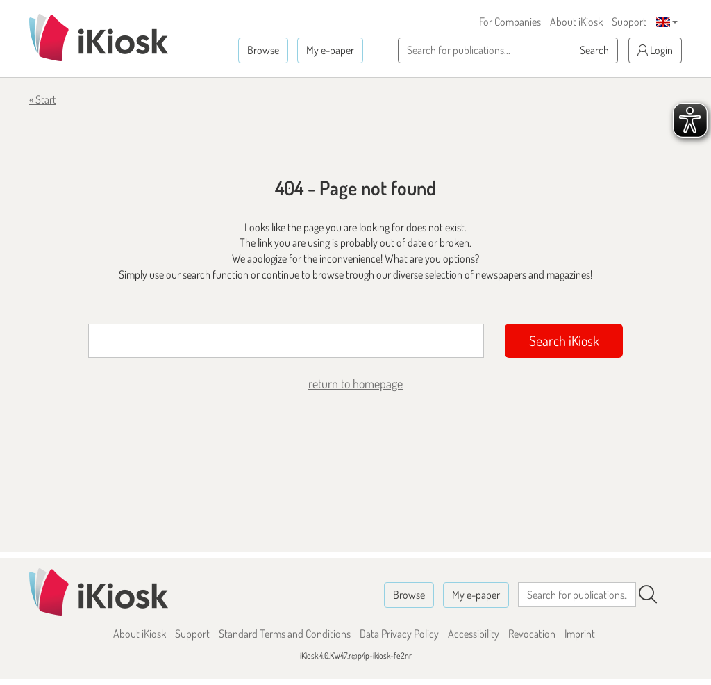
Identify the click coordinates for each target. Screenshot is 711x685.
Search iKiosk (564, 340)
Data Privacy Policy (399, 634)
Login (655, 50)
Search (594, 50)
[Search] (647, 594)
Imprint (579, 634)
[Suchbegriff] (286, 341)
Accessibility (473, 634)
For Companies (510, 21)
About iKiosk (576, 21)
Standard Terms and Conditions (285, 634)
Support (629, 21)
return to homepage (355, 383)
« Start (42, 99)
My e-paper (330, 50)
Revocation (531, 634)
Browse (263, 50)
